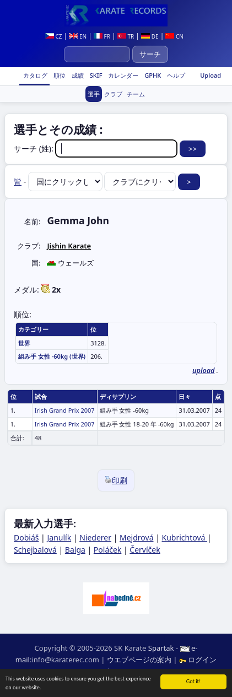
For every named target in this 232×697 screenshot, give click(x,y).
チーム (136, 94)
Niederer (95, 537)
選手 (94, 94)
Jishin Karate (69, 246)
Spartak (161, 648)
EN (78, 36)
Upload (210, 75)
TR (125, 36)
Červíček (145, 549)
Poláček (108, 549)
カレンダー (122, 75)
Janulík (59, 537)
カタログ (34, 75)
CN (174, 36)
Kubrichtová (185, 537)
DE (149, 36)
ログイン (198, 659)
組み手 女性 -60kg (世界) (51, 356)
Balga (75, 549)
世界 (24, 343)
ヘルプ (175, 75)
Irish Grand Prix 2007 (65, 410)
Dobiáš (26, 537)
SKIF (95, 75)
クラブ (113, 94)
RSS (119, 671)
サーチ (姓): (97, 148)
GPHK (152, 75)
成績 (77, 75)
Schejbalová (35, 549)
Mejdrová (136, 537)
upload (203, 370)
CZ (53, 36)
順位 (59, 75)
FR (102, 36)
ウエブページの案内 (139, 659)
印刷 (116, 480)
